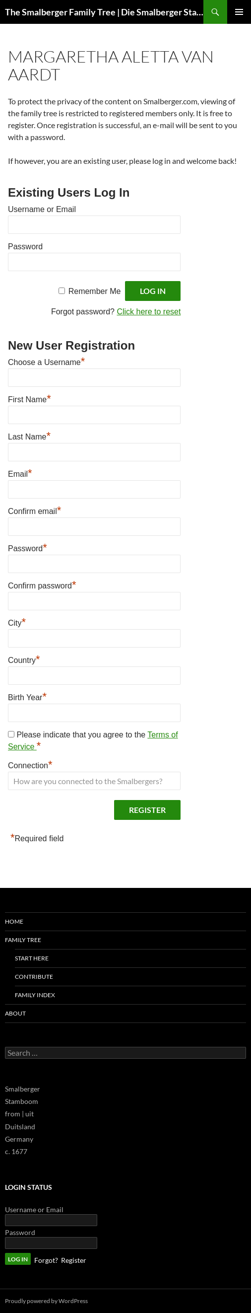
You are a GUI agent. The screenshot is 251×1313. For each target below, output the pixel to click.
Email (20, 472)
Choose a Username (46, 361)
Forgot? (46, 1260)
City (17, 621)
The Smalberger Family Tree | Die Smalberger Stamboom (104, 11)
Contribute (34, 976)
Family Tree (23, 940)
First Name (29, 398)
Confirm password (42, 584)
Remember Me (94, 291)
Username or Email (42, 209)
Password (25, 246)
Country (24, 659)
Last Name (29, 435)
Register (73, 1260)
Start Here (32, 958)
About (15, 1013)
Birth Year (27, 696)
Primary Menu (239, 12)
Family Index (35, 995)
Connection (30, 764)
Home (14, 921)
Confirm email (34, 510)
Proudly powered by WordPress (46, 1301)
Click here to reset (149, 311)
